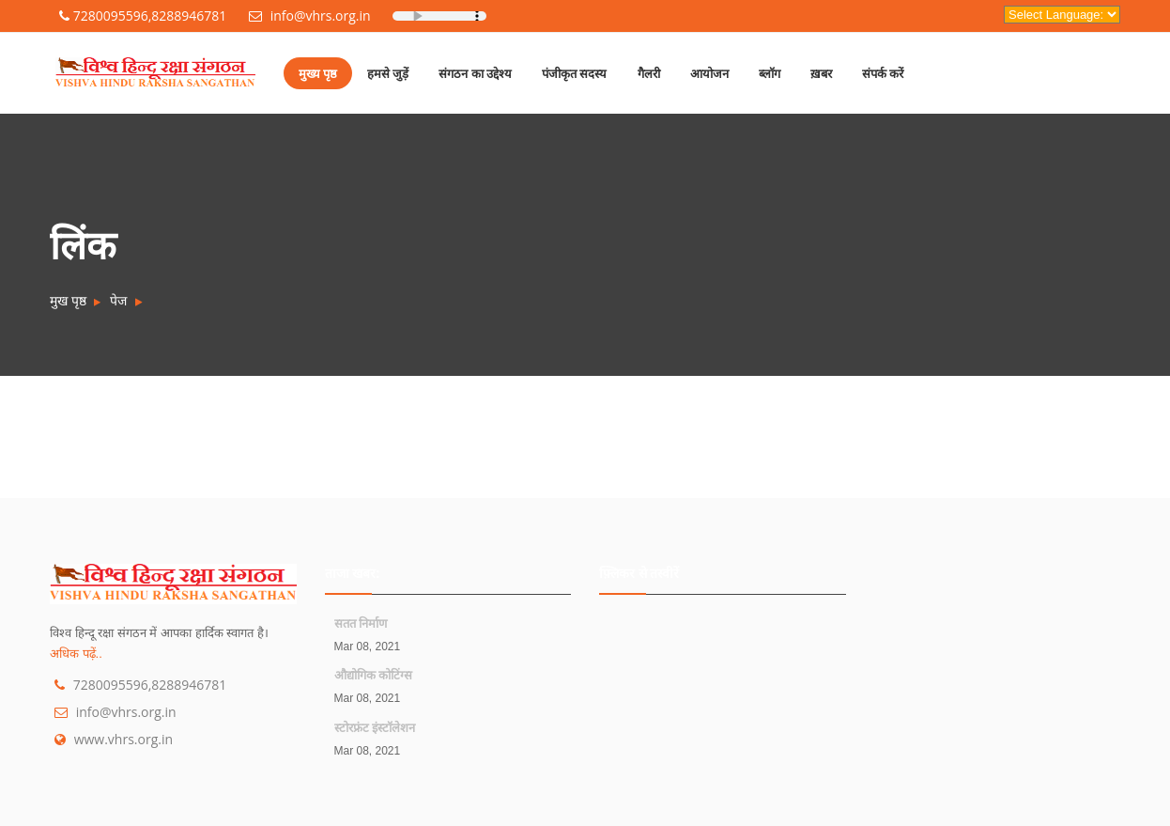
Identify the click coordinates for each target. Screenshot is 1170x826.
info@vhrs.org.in (310, 15)
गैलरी (649, 73)
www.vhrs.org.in (123, 739)
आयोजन (709, 73)
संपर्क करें (882, 73)
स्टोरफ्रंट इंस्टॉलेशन (374, 727)
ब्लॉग (769, 73)
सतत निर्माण (360, 623)
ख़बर (821, 73)
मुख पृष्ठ (68, 300)
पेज (118, 300)
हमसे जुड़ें (387, 73)
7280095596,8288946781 (142, 15)
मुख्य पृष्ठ (318, 73)
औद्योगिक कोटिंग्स (373, 674)
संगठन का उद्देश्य (475, 73)
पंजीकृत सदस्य (574, 73)
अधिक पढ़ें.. (76, 654)
